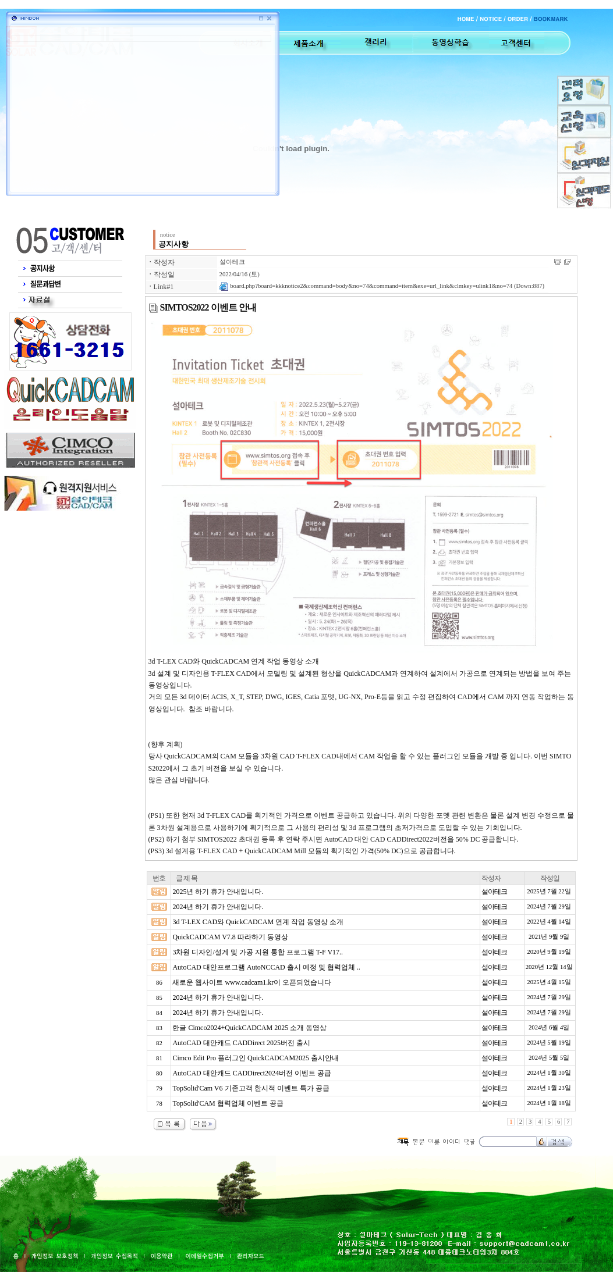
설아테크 (232, 262)
